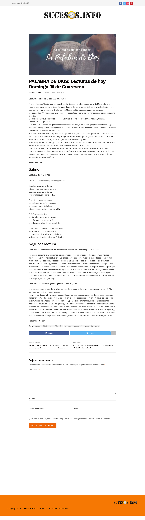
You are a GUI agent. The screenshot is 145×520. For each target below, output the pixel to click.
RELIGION (58, 326)
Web (76, 413)
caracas (37, 326)
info (51, 326)
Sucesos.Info (36, 93)
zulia (97, 326)
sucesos (68, 326)
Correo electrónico (37, 413)
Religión (61, 93)
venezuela (89, 326)
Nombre (33, 403)
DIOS (45, 326)
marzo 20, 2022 (50, 93)
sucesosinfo (78, 326)
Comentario (34, 374)
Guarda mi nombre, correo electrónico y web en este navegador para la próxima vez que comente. (70, 423)
